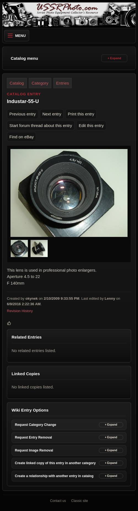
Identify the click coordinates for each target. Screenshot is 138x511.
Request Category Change (35, 425)
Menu (17, 36)
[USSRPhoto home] (69, 15)
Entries (62, 83)
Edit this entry (91, 125)
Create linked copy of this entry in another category (55, 463)
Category (40, 83)
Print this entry (81, 114)
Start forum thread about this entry (40, 125)
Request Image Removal (34, 450)
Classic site (79, 501)
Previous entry (22, 114)
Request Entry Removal (33, 437)
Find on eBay (21, 136)
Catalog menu (24, 58)
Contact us (58, 501)
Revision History (20, 311)
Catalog (17, 83)
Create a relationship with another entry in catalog (54, 476)
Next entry (51, 114)
